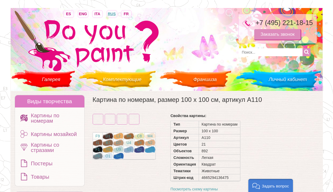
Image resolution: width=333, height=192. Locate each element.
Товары (40, 177)
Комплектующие (122, 79)
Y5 (108, 149)
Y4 (139, 143)
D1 (107, 136)
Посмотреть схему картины (194, 189)
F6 (98, 156)
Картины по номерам (45, 118)
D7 (118, 143)
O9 (150, 149)
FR (126, 13)
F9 (98, 136)
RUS (112, 13)
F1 (98, 149)
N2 (150, 143)
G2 (139, 149)
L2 (118, 136)
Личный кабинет (288, 79)
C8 (139, 136)
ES (69, 13)
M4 (149, 136)
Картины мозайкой (54, 134)
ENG (83, 13)
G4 (118, 156)
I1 (97, 143)
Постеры (42, 163)
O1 (108, 156)
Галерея (51, 79)
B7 (108, 143)
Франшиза (205, 79)
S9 (129, 149)
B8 (129, 136)
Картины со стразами (45, 147)
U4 (129, 143)
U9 (118, 149)
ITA (97, 13)
